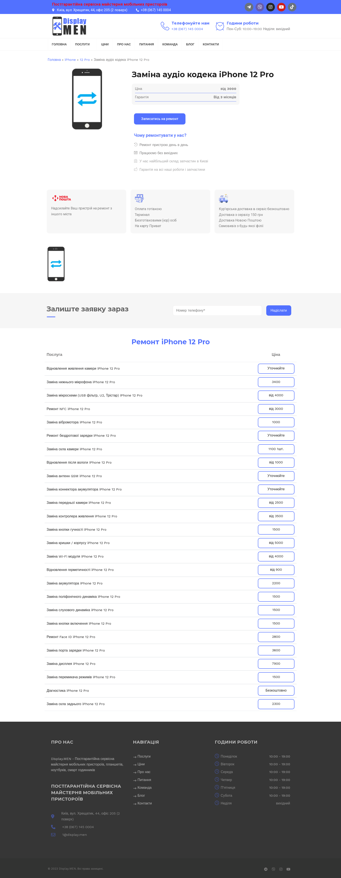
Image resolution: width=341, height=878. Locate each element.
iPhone (70, 60)
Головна (59, 44)
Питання (146, 44)
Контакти (211, 44)
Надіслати (279, 310)
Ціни (105, 44)
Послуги (82, 44)
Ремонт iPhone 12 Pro (170, 342)
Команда (170, 44)
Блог (190, 44)
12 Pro (85, 60)
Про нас (124, 44)
